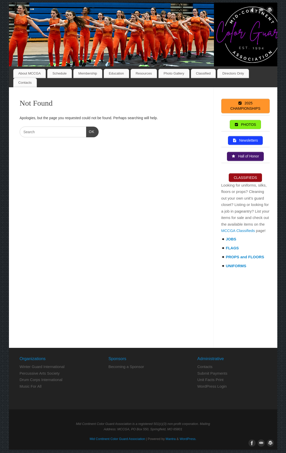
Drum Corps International (41, 380)
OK (90, 131)
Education (116, 73)
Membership (87, 73)
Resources (144, 73)
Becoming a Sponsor (126, 367)
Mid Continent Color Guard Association (117, 440)
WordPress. (188, 440)
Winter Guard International (42, 367)
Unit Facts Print (210, 380)
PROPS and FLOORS (245, 257)
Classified (203, 73)
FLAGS (232, 249)
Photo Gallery (174, 73)
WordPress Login (212, 387)
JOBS (231, 240)
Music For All (31, 387)
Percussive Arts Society (40, 374)
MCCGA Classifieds (238, 231)
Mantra (171, 440)
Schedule (59, 73)
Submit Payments (212, 374)
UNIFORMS (236, 266)
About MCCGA (29, 73)
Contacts (24, 82)
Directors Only (233, 73)
